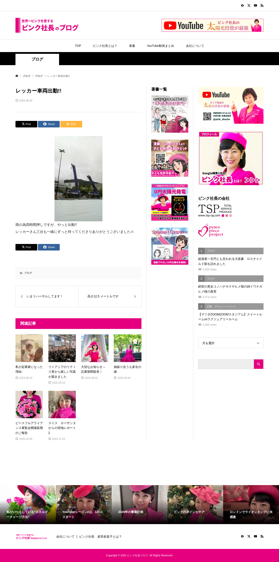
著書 (132, 45)
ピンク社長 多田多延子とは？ (100, 536)
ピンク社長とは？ (105, 45)
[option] (28, 504)
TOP (78, 45)
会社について (195, 45)
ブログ (37, 59)
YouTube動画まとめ (160, 45)
